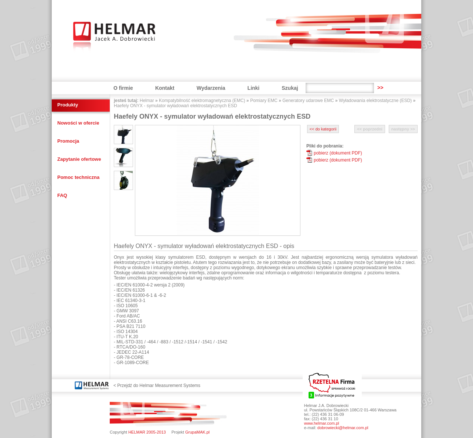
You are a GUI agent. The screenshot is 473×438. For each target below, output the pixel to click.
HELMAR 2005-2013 (147, 432)
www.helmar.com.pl (321, 423)
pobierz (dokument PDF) (338, 153)
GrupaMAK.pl (197, 432)
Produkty (67, 105)
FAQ (62, 195)
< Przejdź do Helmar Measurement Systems (156, 385)
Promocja (68, 141)
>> (380, 88)
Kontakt (164, 88)
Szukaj (290, 88)
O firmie (123, 88)
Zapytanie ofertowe (79, 159)
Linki (254, 88)
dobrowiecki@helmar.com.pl (342, 427)
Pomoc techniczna (78, 177)
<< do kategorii (323, 129)
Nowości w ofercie (78, 123)
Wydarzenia (211, 88)
